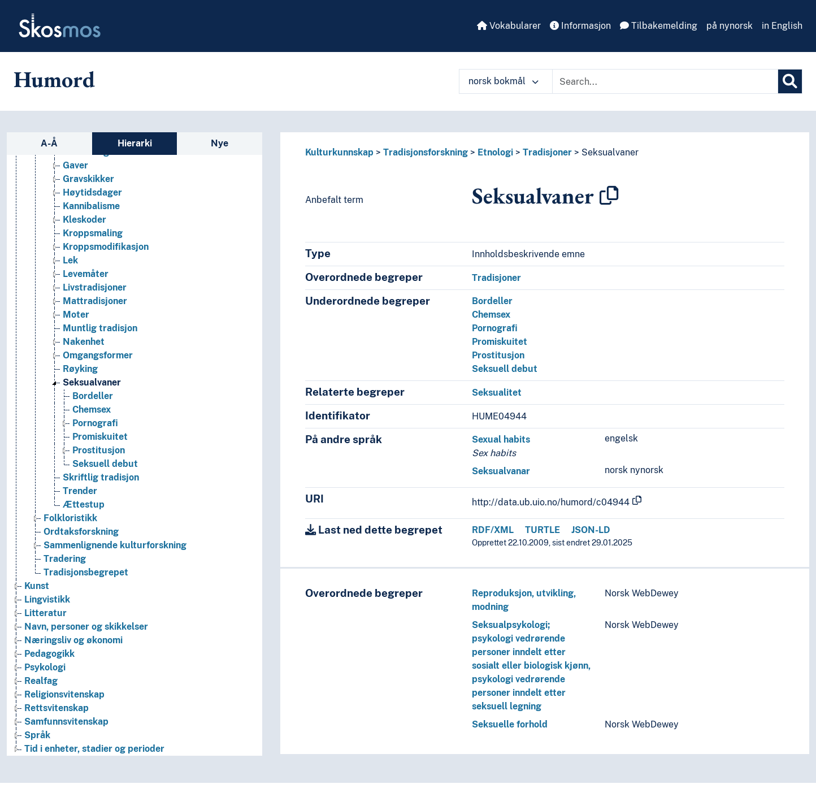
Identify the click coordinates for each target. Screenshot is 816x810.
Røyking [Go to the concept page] (80, 368)
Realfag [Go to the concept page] (41, 680)
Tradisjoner (547, 152)
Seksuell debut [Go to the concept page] (105, 463)
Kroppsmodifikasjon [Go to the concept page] (106, 246)
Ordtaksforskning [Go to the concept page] (81, 531)
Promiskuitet (499, 341)
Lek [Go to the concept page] (70, 260)
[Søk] (790, 81)
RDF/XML (493, 530)
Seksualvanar (501, 471)
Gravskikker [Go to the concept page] (88, 179)
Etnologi (495, 152)
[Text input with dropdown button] (665, 81)
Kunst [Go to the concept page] (36, 586)
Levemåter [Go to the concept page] (85, 273)
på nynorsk (729, 25)
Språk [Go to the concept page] (37, 735)
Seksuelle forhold (510, 724)
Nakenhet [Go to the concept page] (84, 341)
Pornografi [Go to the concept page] (95, 423)
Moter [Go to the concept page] (76, 314)
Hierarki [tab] (135, 143)
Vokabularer (509, 25)
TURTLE (542, 530)
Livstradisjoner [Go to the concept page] (95, 287)
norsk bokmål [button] (503, 81)
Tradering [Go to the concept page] (65, 558)
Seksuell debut (504, 368)
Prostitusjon (498, 355)
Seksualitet (497, 392)
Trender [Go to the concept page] (80, 491)
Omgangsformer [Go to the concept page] (98, 355)
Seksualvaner (610, 152)
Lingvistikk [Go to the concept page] (47, 599)
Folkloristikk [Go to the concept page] (70, 518)
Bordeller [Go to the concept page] (92, 396)
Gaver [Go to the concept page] (75, 165)
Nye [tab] (219, 143)
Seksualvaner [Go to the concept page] (92, 382)
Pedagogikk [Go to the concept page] (49, 653)
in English (782, 25)
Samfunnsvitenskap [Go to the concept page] (66, 721)
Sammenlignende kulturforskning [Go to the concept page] (115, 545)
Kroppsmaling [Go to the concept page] (93, 233)
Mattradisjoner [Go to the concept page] (95, 301)
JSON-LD (590, 530)
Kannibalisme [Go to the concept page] (91, 206)
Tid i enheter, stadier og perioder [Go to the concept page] (94, 748)
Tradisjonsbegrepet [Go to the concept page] (86, 572)
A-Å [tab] (49, 143)
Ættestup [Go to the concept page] (84, 504)
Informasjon (580, 25)
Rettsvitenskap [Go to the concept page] (56, 708)
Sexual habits (501, 439)
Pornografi (495, 328)
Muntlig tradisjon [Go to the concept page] (100, 328)
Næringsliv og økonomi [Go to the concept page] (73, 640)
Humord (54, 79)
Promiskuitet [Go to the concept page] (100, 436)
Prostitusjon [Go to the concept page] (98, 450)
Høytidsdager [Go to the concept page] (92, 192)
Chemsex (491, 314)
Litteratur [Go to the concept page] (45, 613)
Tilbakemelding (658, 25)
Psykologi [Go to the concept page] (45, 667)
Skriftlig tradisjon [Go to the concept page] (101, 477)
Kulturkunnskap (339, 152)
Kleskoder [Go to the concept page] (84, 219)
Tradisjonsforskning (425, 152)
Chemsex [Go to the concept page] (91, 409)
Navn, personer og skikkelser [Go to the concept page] (86, 626)
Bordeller (492, 301)
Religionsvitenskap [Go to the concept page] (64, 694)
